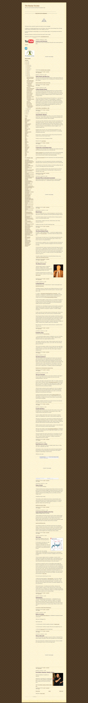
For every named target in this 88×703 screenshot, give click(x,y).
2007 (27, 111)
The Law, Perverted (29, 94)
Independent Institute (28, 197)
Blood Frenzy (29, 87)
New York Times (44, 233)
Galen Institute (27, 192)
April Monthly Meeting (30, 81)
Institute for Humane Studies (29, 205)
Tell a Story (28, 101)
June (27, 72)
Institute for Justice (27, 206)
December (28, 65)
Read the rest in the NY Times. (41, 505)
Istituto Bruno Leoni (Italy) (29, 217)
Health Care (26, 132)
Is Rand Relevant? (29, 90)
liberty (26, 137)
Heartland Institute (27, 194)
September (28, 68)
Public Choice (27, 147)
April (28, 74)
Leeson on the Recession (41, 41)
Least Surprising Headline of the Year (44, 511)
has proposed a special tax (53, 382)
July (27, 71)
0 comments (47, 71)
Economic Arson (39, 332)
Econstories (26, 179)
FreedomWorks (27, 190)
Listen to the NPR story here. (40, 523)
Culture (26, 122)
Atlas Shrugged (50, 578)
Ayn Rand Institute (27, 164)
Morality (26, 140)
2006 (27, 112)
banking (26, 117)
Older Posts (61, 691)
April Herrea (44, 140)
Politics (26, 142)
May (27, 73)
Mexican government (40, 157)
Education (26, 125)
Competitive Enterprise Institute (29, 176)
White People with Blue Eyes (42, 76)
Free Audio (26, 188)
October (28, 67)
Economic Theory (27, 124)
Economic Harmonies (28, 123)
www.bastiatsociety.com (45, 36)
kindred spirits (56, 624)
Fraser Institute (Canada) (28, 187)
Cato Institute (27, 166)
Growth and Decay (29, 95)
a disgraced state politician (44, 615)
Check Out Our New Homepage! (41, 13)
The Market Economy (30, 89)
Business (26, 121)
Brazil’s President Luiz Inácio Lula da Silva (43, 82)
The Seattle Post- (51, 428)
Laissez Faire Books (28, 220)
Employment (27, 126)
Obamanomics (29, 102)
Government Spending (28, 131)
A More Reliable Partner (30, 80)
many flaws (44, 573)
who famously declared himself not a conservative (49, 293)
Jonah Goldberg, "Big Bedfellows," (42, 108)
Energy (26, 127)
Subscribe (26, 44)
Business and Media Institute (29, 165)
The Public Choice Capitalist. (45, 69)
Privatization (27, 144)
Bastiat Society (27, 120)
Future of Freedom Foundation (29, 191)
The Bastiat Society (32, 6)
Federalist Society (27, 182)
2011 (27, 61)
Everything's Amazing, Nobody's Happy (45, 672)
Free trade (26, 129)
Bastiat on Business (27, 119)
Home (50, 691)
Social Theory (40, 72)
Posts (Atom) (42, 693)
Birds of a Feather (29, 103)
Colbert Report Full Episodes (40, 478)
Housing (26, 133)
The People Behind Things (30, 88)
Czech (37, 148)
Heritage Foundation (28, 195)
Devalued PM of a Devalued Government (45, 177)
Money (26, 139)
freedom (26, 130)
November (28, 66)
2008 (27, 110)
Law (25, 136)
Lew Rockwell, (43, 607)
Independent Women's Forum (29, 198)
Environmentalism (27, 128)
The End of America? (41, 356)
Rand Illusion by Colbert (30, 96)
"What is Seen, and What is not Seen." (42, 257)
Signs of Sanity (29, 97)
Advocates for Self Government (29, 161)
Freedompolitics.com (28, 189)
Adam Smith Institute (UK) (29, 160)
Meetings (39, 143)
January (28, 109)
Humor (26, 134)
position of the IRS (55, 394)
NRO (48, 108)
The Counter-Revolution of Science (51, 297)
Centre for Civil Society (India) (29, 169)
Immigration (26, 135)
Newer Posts (38, 691)
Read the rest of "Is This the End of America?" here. (44, 367)
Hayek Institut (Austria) (28, 193)
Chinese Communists (39, 152)
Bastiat (26, 118)
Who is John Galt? (29, 104)
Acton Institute (27, 159)
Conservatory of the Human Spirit (44, 147)
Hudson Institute (27, 196)
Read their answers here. (40, 285)
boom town (42, 629)
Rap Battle (48, 478)
